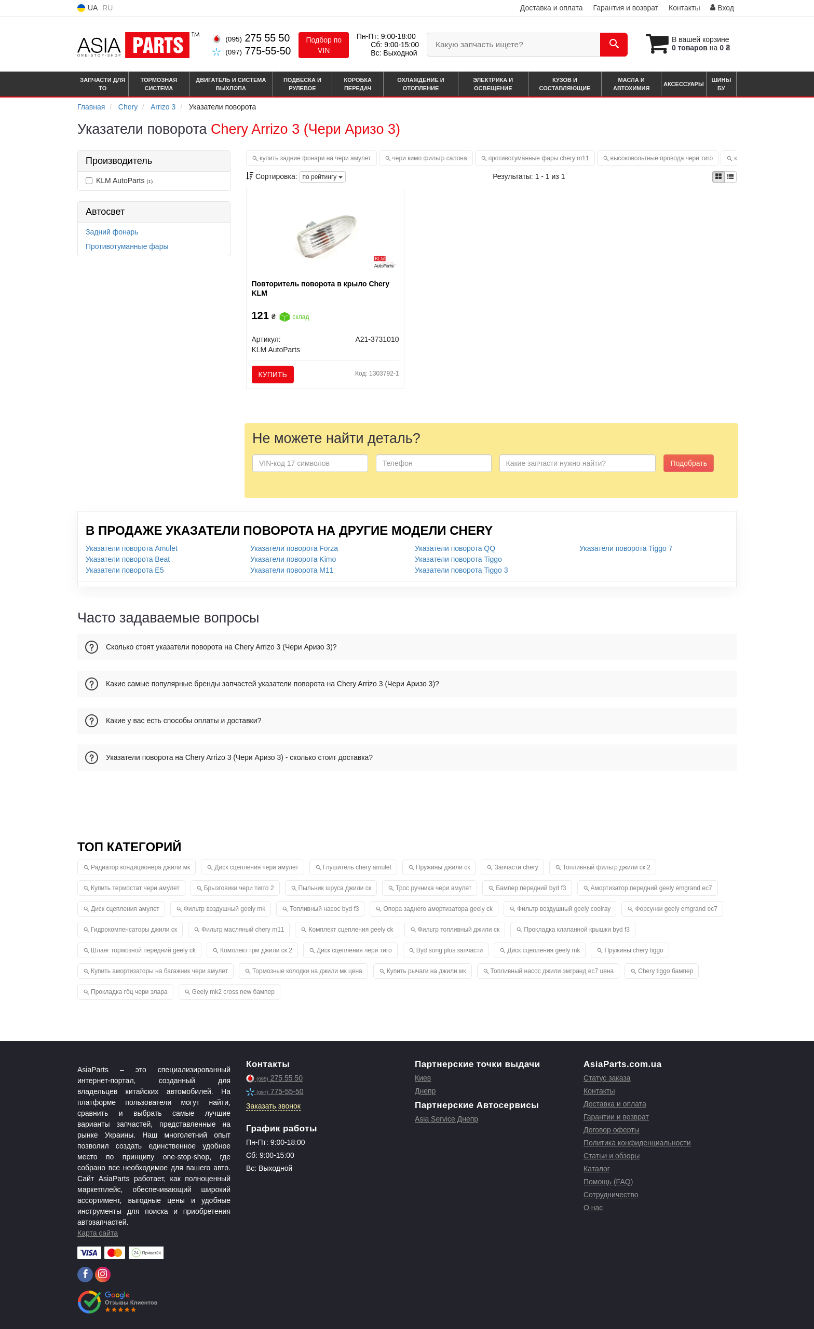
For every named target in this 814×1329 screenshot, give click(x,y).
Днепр (425, 1091)
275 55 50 (251, 38)
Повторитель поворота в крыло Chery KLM (321, 288)
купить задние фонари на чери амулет (315, 158)
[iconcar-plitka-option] (718, 177)
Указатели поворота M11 (292, 570)
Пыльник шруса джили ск (335, 888)
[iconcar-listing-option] (730, 177)
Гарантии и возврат (616, 1117)
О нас (593, 1207)
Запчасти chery (516, 867)
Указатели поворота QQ (455, 548)
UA (87, 8)
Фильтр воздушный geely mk (225, 908)
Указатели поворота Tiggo (458, 559)
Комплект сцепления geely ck (350, 929)
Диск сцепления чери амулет (256, 867)
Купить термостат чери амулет (135, 888)
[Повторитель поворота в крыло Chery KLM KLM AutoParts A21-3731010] (325, 233)
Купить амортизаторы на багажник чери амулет (159, 971)
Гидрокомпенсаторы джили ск (134, 929)
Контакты (684, 8)
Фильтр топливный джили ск (459, 929)
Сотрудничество (611, 1194)
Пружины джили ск (443, 867)
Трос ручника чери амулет (433, 888)
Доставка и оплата (551, 8)
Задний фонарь (112, 232)
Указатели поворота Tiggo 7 (625, 548)
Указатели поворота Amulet (132, 548)
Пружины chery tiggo (633, 950)
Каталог (597, 1169)
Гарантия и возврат (625, 8)
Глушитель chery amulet (357, 867)
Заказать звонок (273, 1106)
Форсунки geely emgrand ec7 (676, 908)
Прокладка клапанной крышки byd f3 (577, 929)
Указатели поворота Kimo (293, 559)
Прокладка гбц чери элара (129, 991)
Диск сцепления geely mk (543, 950)
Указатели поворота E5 (125, 570)
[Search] (614, 45)
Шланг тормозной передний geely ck (143, 950)
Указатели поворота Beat (128, 559)
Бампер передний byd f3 (531, 888)
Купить (273, 374)
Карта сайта (97, 1233)
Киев (423, 1078)
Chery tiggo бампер (665, 971)
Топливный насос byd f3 (324, 908)
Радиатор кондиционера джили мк (140, 867)
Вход (722, 8)
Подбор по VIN (324, 45)
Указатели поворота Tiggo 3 (461, 570)
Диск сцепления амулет (125, 908)
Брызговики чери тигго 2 (239, 888)
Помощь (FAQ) (608, 1182)
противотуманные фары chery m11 (539, 158)
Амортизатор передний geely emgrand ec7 (651, 888)
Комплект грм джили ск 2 (256, 950)
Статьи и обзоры (612, 1156)
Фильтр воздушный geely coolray (563, 908)
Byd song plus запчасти (449, 950)
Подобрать (688, 463)
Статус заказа (607, 1078)
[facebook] (85, 1274)
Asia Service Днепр (446, 1119)
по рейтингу (323, 177)
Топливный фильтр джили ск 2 (606, 867)
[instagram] (103, 1274)
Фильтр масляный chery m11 (242, 929)
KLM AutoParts (119, 180)
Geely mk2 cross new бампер (233, 991)
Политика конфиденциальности (637, 1143)
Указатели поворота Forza (294, 548)
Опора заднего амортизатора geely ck (438, 908)
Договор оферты (612, 1130)
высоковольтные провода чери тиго (661, 158)
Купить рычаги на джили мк (426, 971)
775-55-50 (251, 51)
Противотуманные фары (127, 246)
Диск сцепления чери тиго (354, 950)
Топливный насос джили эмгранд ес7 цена (552, 971)
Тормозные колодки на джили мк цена (307, 971)
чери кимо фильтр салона (429, 158)
